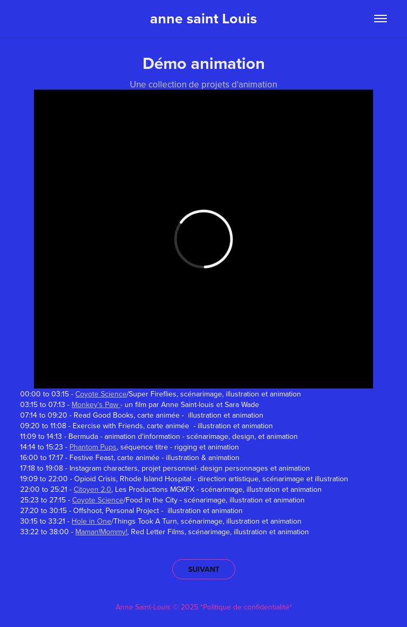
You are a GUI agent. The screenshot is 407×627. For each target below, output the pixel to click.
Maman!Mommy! (101, 531)
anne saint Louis (203, 18)
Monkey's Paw (96, 404)
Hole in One (91, 521)
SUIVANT (203, 569)
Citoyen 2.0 (92, 489)
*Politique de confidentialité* (246, 607)
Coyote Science (101, 393)
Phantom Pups (93, 446)
